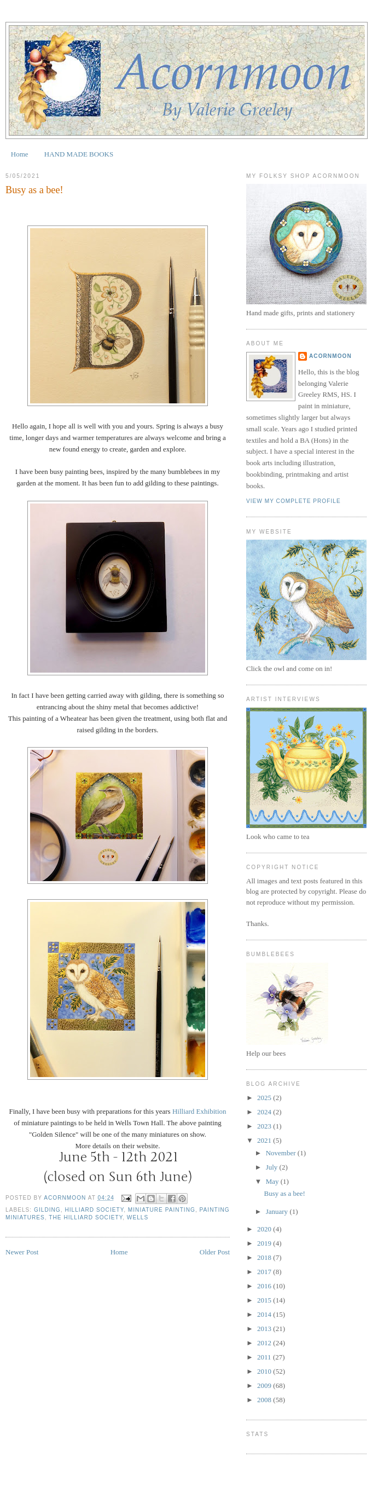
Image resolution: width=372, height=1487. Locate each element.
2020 (265, 1229)
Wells (137, 1217)
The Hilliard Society (86, 1217)
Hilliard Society (94, 1210)
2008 (265, 1400)
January (278, 1211)
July (273, 1167)
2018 (265, 1257)
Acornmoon (330, 356)
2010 (265, 1371)
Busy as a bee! (284, 1193)
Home (19, 154)
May (273, 1181)
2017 (265, 1272)
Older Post (215, 1252)
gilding (47, 1210)
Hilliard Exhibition (199, 1111)
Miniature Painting (161, 1210)
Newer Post (21, 1252)
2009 (265, 1385)
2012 (265, 1343)
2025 (265, 1097)
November (282, 1153)
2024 (265, 1112)
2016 (265, 1286)
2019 (265, 1243)
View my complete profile (293, 501)
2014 (265, 1314)
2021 (265, 1140)
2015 (265, 1300)
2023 (265, 1126)
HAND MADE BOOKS (78, 154)
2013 (265, 1328)
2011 (265, 1357)
